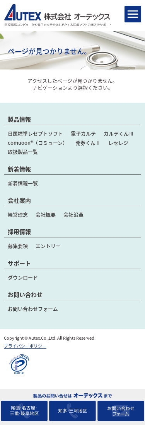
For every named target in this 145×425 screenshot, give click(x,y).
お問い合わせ (25, 294)
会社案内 (19, 200)
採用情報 (19, 231)
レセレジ (118, 142)
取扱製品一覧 (23, 151)
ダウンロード (23, 277)
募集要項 (18, 245)
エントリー (48, 245)
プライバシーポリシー (25, 346)
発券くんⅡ (88, 142)
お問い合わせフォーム (33, 308)
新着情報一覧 (23, 183)
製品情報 (19, 119)
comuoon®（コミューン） (38, 142)
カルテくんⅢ (119, 133)
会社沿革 (73, 214)
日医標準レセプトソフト (35, 133)
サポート (19, 263)
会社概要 (46, 214)
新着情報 (19, 169)
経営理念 (18, 214)
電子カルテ (83, 133)
